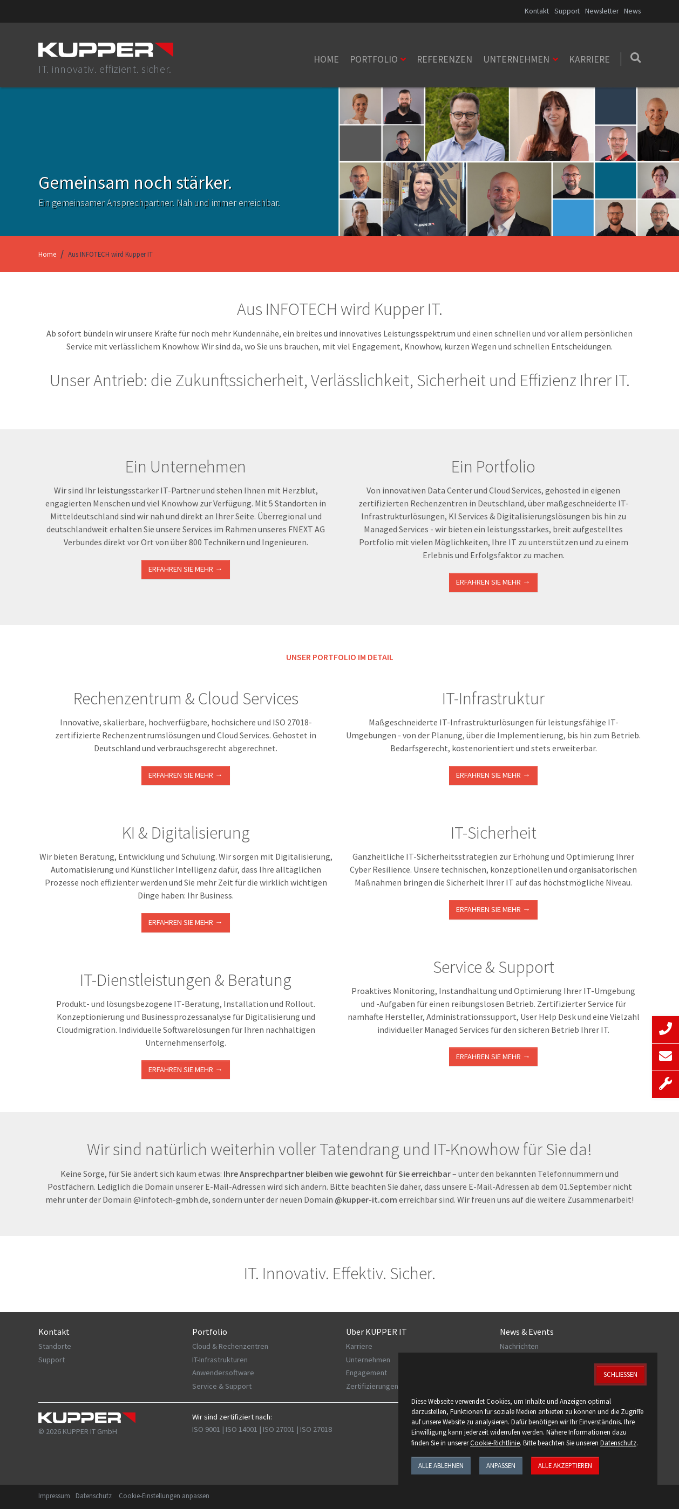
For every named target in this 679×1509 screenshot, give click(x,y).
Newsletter (602, 11)
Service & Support (222, 1386)
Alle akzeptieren (565, 1465)
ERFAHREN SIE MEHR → (185, 775)
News (632, 11)
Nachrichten (519, 1346)
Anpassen (500, 1465)
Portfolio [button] (374, 59)
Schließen (620, 1374)
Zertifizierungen (372, 1386)
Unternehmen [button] (516, 59)
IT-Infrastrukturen (220, 1359)
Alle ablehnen (441, 1465)
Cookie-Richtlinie (495, 1442)
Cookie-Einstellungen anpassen (164, 1495)
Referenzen (444, 59)
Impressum (54, 1495)
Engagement (366, 1372)
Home (326, 59)
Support (567, 11)
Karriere (589, 59)
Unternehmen (368, 1359)
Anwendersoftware (223, 1372)
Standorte (54, 1346)
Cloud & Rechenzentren (230, 1346)
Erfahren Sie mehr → (185, 569)
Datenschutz (94, 1495)
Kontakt (537, 11)
